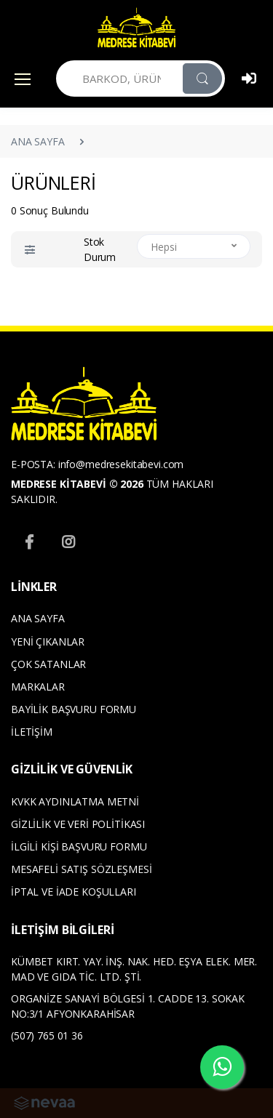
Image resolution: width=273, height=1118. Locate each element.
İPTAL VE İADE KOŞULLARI (73, 891)
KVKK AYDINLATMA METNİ (75, 801)
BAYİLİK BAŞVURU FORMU (73, 709)
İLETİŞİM (31, 732)
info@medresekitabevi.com (121, 464)
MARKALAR (38, 686)
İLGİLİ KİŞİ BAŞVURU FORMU (78, 846)
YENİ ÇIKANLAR (47, 641)
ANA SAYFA (38, 141)
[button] (30, 249)
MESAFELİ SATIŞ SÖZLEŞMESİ (81, 869)
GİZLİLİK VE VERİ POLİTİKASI (78, 824)
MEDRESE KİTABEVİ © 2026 (77, 484)
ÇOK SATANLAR (48, 664)
